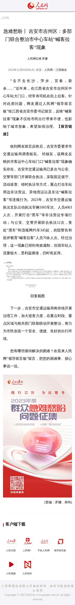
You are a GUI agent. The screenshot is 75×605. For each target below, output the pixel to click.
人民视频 (11, 566)
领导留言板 (60, 543)
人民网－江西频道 (55, 69)
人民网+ (28, 543)
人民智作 (28, 566)
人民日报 (11, 543)
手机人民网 (44, 543)
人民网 (5, 17)
